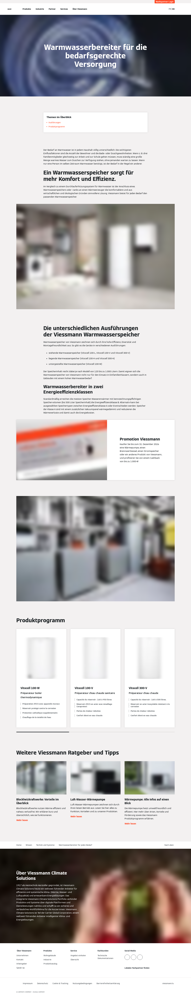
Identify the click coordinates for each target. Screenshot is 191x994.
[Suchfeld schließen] (164, 9)
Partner (52, 9)
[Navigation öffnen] (9, 9)
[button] (169, 845)
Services (64, 9)
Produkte (27, 9)
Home (18, 845)
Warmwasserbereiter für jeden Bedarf (75, 845)
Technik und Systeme (45, 845)
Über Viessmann (80, 9)
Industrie (40, 9)
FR (170, 9)
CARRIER (41, 992)
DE (173, 9)
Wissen (29, 845)
